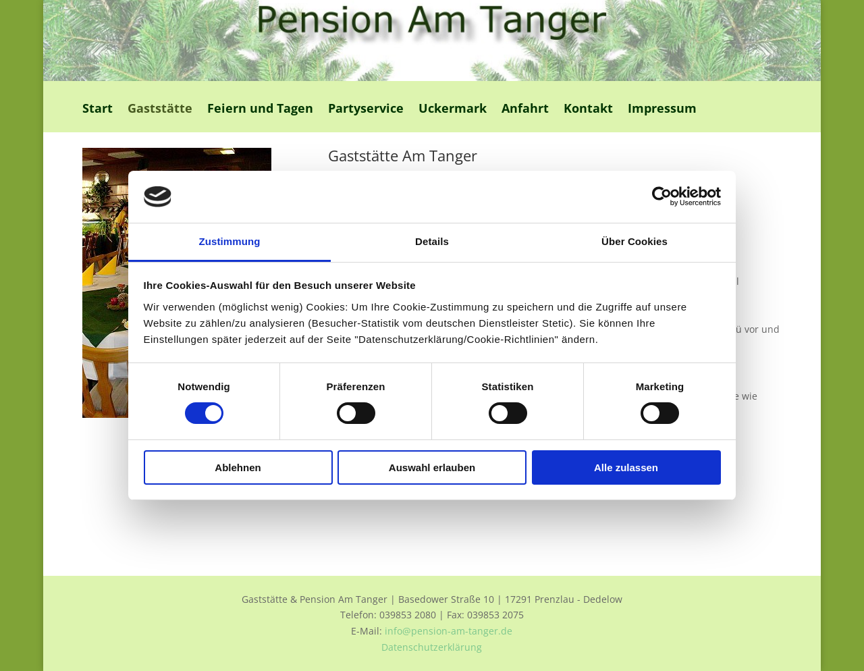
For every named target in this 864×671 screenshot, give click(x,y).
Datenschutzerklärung (431, 647)
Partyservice (366, 109)
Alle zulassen (626, 467)
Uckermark (452, 109)
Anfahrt (525, 109)
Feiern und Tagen (260, 109)
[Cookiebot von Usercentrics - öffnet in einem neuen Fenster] (662, 196)
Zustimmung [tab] (230, 241)
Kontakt (588, 109)
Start (97, 109)
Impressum (662, 109)
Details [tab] (432, 241)
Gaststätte (160, 109)
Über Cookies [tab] (634, 241)
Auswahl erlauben (432, 467)
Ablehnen (238, 467)
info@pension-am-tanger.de (448, 630)
